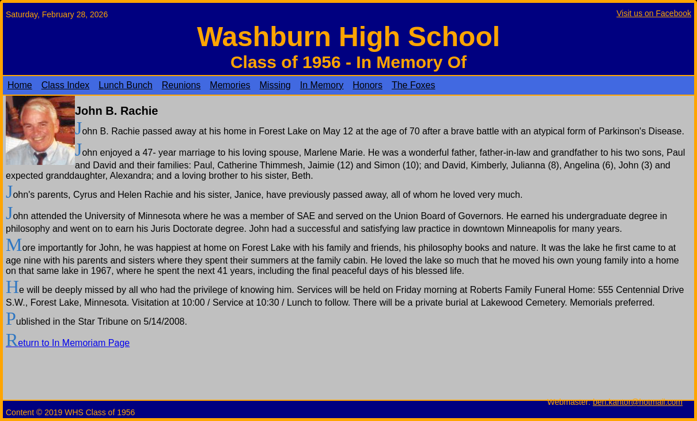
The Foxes (413, 85)
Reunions (181, 85)
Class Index (65, 85)
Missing (275, 85)
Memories (230, 85)
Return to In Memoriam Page (68, 343)
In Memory (322, 85)
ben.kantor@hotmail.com (638, 402)
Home (19, 85)
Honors (367, 85)
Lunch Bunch (125, 85)
